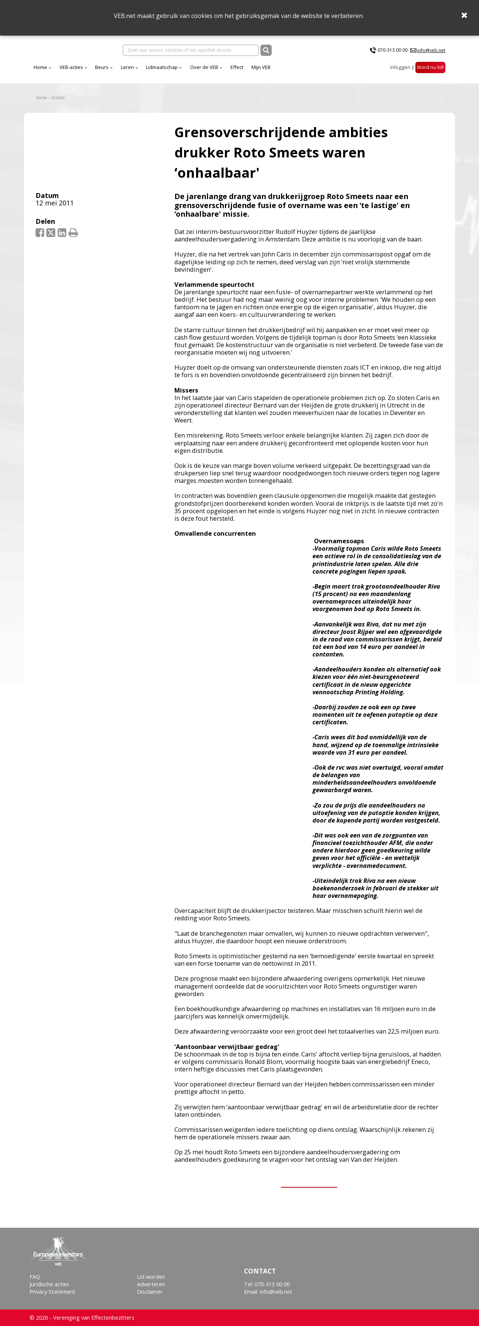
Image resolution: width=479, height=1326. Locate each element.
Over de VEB (204, 67)
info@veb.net (431, 50)
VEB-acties (71, 67)
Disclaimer (150, 1291)
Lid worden (151, 1276)
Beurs (102, 67)
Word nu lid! (430, 67)
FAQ (35, 1276)
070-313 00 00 (393, 50)
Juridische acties (49, 1284)
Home (40, 67)
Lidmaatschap (162, 67)
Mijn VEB (261, 67)
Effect (237, 67)
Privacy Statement (52, 1291)
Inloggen (400, 67)
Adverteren (151, 1284)
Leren (127, 67)
